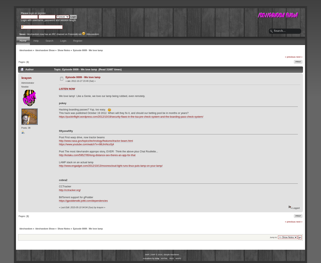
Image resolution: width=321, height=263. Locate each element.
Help (36, 40)
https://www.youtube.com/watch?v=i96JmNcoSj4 (86, 144)
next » (299, 57)
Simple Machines (171, 254)
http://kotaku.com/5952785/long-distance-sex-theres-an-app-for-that (97, 155)
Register (78, 40)
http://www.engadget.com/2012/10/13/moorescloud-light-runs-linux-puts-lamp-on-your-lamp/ (111, 165)
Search (49, 40)
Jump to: (273, 237)
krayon (26, 78)
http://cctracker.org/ (70, 190)
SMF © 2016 (156, 254)
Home (23, 40)
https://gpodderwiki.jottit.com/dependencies (83, 200)
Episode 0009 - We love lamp (83, 77)
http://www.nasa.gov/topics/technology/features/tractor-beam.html (96, 140)
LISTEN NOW (67, 89)
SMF (147, 254)
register (42, 13)
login (31, 13)
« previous (290, 57)
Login (63, 40)
